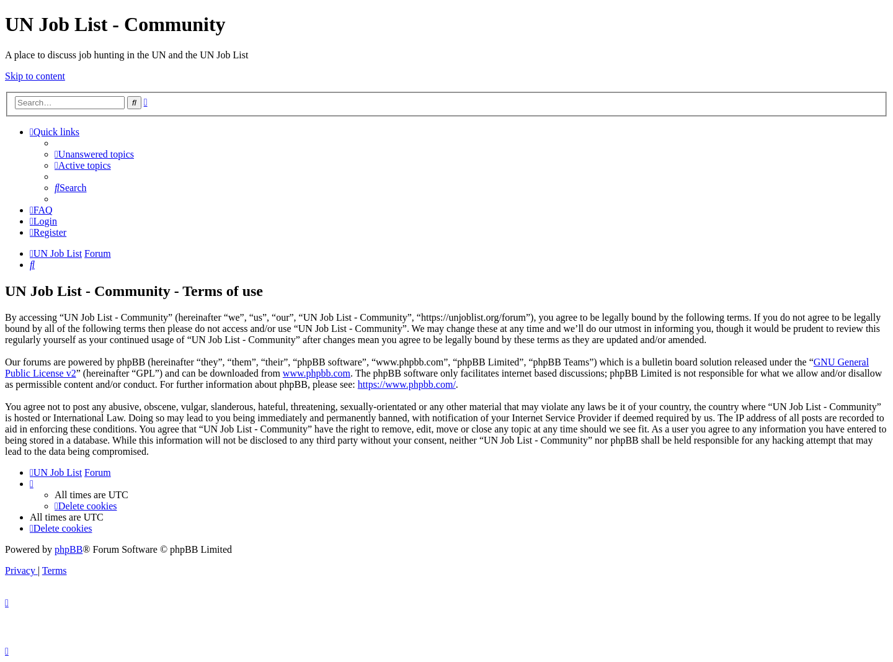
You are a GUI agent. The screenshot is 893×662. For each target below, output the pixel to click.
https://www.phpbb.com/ (407, 384)
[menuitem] (94, 154)
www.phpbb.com (316, 373)
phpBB (68, 549)
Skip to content (35, 76)
